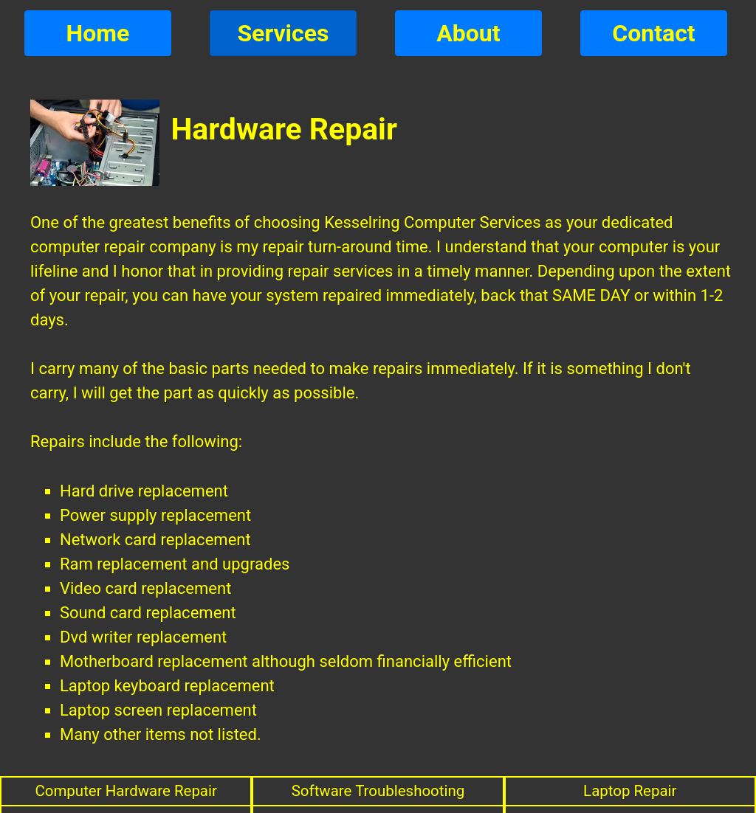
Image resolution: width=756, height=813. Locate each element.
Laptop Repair (630, 791)
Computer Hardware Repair (126, 791)
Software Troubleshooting (377, 791)
